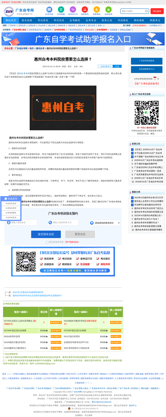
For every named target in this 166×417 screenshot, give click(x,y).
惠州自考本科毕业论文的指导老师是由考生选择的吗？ (38, 295)
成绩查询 (47, 30)
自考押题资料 (102, 30)
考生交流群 (89, 30)
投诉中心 (133, 405)
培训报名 (123, 20)
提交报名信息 (46, 234)
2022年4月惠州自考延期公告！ (147, 215)
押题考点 (155, 20)
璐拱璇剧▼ (56, 331)
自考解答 (75, 20)
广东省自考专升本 (97, 388)
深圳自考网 (111, 388)
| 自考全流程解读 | (139, 25)
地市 (32, 48)
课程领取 (139, 20)
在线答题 (113, 30)
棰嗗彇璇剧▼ (56, 322)
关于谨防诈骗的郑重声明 (144, 164)
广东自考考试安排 (75, 30)
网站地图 (145, 388)
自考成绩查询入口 (146, 69)
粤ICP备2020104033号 (101, 402)
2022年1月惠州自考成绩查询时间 (28, 292)
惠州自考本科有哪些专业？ (145, 222)
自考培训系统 (59, 30)
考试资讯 (43, 20)
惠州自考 (40, 48)
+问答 (117, 66)
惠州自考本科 (23, 73)
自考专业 (91, 20)
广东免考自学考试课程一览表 (146, 171)
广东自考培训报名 (146, 61)
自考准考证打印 (35, 30)
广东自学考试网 (13, 388)
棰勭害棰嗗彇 (116, 322)
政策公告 (107, 20)
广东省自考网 (21, 48)
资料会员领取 (125, 30)
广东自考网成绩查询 (62, 388)
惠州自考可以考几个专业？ (145, 219)
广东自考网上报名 (19, 30)
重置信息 (80, 234)
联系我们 (135, 388)
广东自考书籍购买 (43, 388)
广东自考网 (77, 392)
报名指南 (27, 20)
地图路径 (155, 388)
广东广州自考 (124, 388)
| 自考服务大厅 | (155, 25)
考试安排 (59, 20)
